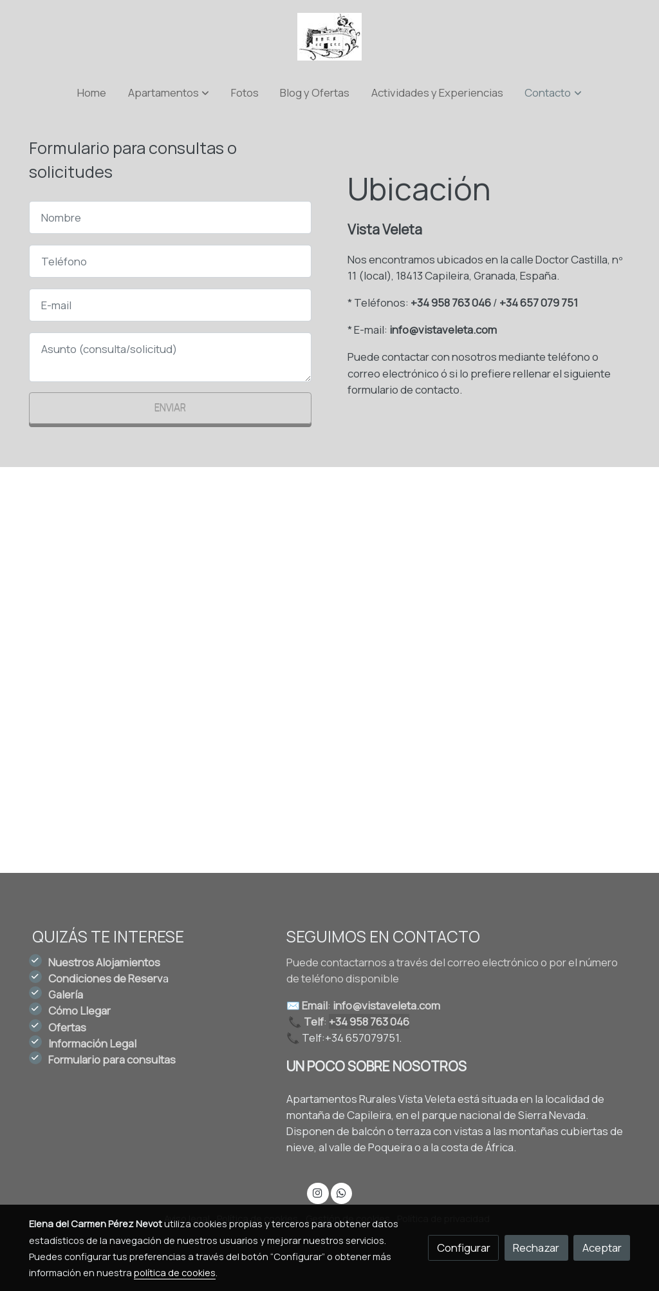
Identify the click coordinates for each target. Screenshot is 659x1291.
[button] (168, 92)
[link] (329, 37)
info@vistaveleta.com (443, 329)
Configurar (463, 1247)
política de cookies (175, 1272)
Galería (65, 994)
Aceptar (602, 1247)
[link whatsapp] (341, 1192)
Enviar (170, 407)
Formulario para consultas (112, 1059)
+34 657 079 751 (538, 302)
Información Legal (92, 1043)
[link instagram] (318, 1192)
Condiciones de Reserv (105, 978)
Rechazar (536, 1247)
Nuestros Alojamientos (104, 962)
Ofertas (67, 1027)
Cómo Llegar (79, 1010)
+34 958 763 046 (451, 302)
